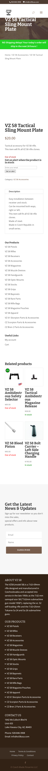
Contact (30, 755)
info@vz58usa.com (20, 736)
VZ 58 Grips (10, 289)
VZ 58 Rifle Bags (12, 303)
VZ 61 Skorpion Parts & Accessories (22, 317)
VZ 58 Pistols (11, 246)
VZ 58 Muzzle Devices (15, 270)
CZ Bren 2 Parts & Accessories (19, 327)
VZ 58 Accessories (20, 55)
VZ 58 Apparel (11, 313)
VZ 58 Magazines (13, 265)
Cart (7, 344)
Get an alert (10, 171)
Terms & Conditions (27, 751)
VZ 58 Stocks (11, 284)
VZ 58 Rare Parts (13, 298)
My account (10, 339)
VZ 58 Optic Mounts (14, 279)
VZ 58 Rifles (10, 251)
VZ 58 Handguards (14, 275)
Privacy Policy (18, 755)
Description (14, 191)
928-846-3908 (18, 733)
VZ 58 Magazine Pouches (17, 308)
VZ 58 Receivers (12, 256)
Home (7, 55)
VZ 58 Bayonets (12, 294)
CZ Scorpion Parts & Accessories (20, 322)
